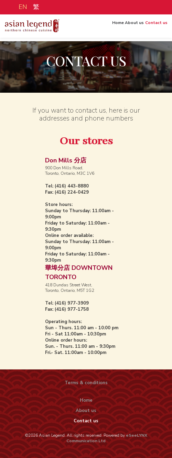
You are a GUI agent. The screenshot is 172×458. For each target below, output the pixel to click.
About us (132, 28)
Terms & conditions (86, 383)
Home (114, 28)
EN (22, 6)
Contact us (154, 28)
